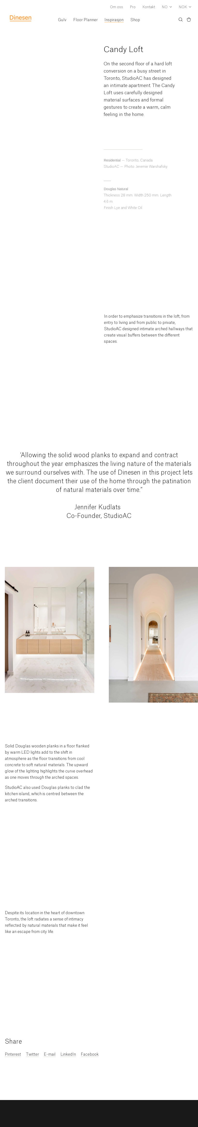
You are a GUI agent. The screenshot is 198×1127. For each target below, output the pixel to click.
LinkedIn (68, 1054)
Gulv (62, 20)
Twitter (32, 1054)
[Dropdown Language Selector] (167, 7)
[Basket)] (188, 20)
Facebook (90, 1054)
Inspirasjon (114, 20)
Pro (133, 7)
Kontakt (148, 7)
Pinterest (13, 1054)
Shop (135, 20)
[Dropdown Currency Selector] (185, 7)
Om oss (116, 7)
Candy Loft (123, 50)
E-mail (50, 1054)
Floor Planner (85, 20)
